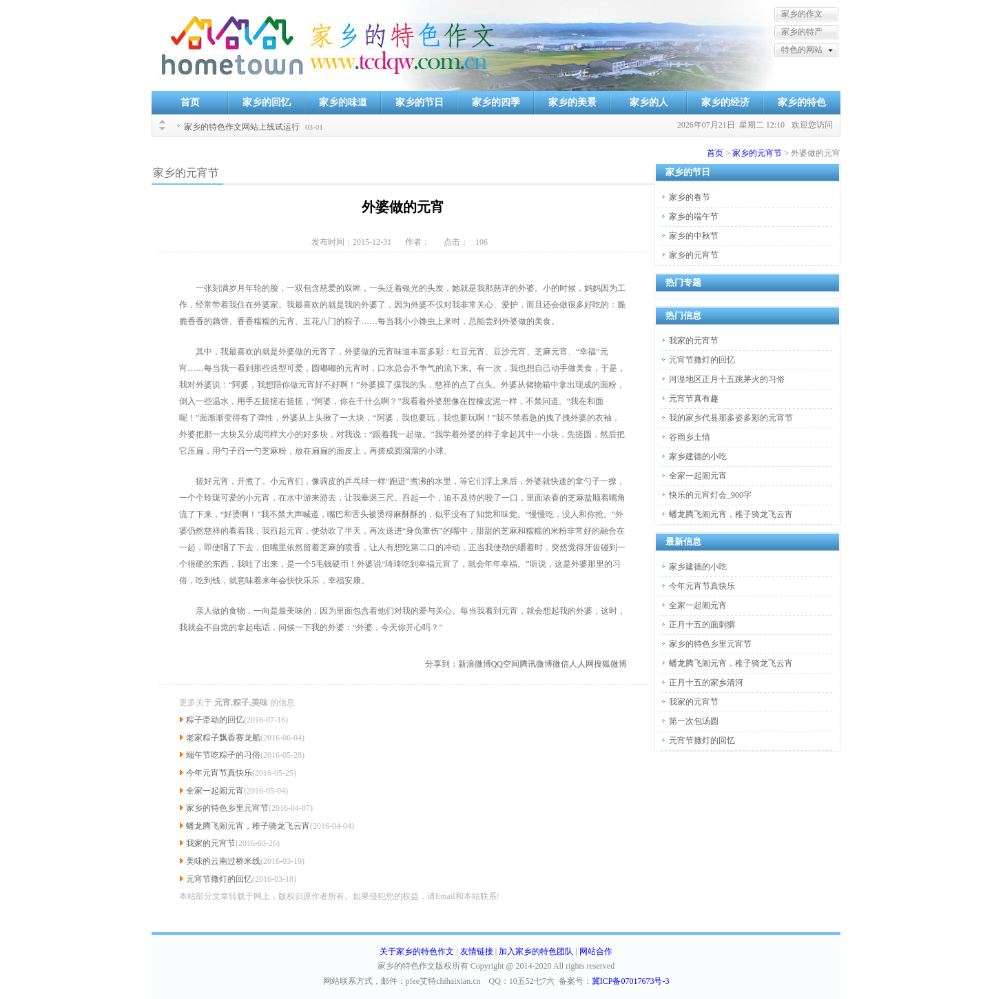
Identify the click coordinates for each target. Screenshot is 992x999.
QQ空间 (505, 664)
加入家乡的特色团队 (536, 951)
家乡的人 (649, 102)
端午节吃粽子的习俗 (223, 755)
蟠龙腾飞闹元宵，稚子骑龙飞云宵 (248, 826)
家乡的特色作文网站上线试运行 (242, 127)
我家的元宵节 (211, 843)
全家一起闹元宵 (215, 791)
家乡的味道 (343, 102)
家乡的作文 (802, 14)
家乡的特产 (802, 32)
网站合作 (595, 951)
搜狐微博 (610, 664)
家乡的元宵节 (757, 153)
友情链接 (476, 951)
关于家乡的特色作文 (417, 951)
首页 (190, 102)
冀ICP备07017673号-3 (631, 981)
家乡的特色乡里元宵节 (227, 808)
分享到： (441, 664)
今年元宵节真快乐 (219, 773)
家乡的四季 (496, 102)
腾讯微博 (535, 664)
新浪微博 (474, 664)
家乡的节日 (419, 102)
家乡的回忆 (266, 102)
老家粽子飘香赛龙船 (223, 738)
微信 (560, 664)
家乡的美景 (572, 102)
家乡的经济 (725, 102)
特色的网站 (802, 49)
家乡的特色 (802, 102)
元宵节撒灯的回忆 (219, 879)
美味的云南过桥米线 (223, 861)
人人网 (581, 664)
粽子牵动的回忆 (215, 720)
